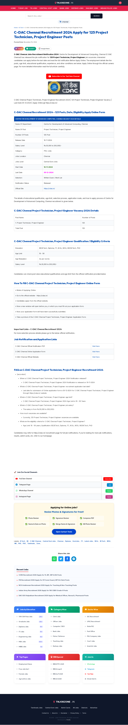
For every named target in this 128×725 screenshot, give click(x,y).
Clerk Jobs (55, 617)
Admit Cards (65, 708)
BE (28, 541)
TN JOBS (33, 8)
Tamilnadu (31, 543)
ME (15, 543)
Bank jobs (64, 8)
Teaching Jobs (57, 641)
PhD (20, 543)
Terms (84, 713)
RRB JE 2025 (56, 679)
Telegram (89, 669)
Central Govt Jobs (49, 541)
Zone (38, 543)
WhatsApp (90, 664)
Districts (84, 708)
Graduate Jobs (30, 622)
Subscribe (108, 479)
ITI (82, 541)
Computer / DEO (58, 627)
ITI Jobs (30, 632)
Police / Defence (58, 636)
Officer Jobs (56, 622)
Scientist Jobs (91, 646)
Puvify (68, 720)
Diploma (68, 541)
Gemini (18, 48)
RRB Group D (56, 669)
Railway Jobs (92, 8)
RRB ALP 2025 (57, 674)
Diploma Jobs (30, 627)
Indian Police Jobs (108, 8)
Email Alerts (90, 679)
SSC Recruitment (92, 617)
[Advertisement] (64, 455)
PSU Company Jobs (93, 636)
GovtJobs (76, 541)
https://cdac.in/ (49, 189)
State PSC (89, 627)
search (97, 16)
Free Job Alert (23, 669)
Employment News (24, 664)
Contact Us (45, 713)
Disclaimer (64, 713)
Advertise (93, 708)
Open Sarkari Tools (64, 532)
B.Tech (22, 541)
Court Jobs (90, 641)
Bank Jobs (55, 631)
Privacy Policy (74, 713)
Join (109, 485)
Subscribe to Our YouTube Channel (64, 76)
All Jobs (76, 708)
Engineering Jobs (30, 637)
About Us (55, 713)
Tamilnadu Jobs (36, 708)
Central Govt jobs (48, 8)
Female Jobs (22, 674)
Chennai (60, 541)
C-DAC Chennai (36, 541)
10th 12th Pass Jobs (30, 617)
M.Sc (97, 541)
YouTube (89, 674)
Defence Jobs (77, 8)
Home (13, 8)
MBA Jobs (30, 642)
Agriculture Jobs (24, 679)
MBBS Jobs (30, 647)
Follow (109, 491)
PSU (24, 543)
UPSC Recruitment (92, 622)
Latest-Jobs (88, 541)
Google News (44, 48)
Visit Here (95, 346)
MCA (109, 541)
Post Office (90, 631)
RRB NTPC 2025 (57, 664)
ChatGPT (30, 48)
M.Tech (103, 541)
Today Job (23, 8)
